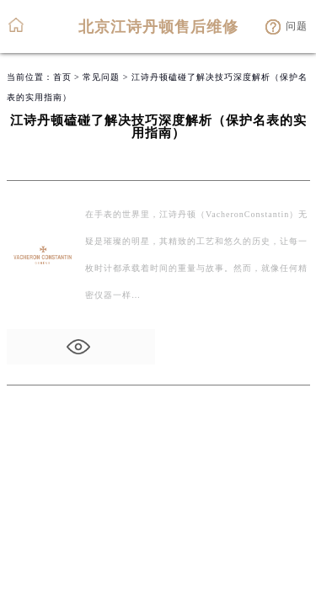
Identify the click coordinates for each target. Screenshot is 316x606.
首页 (62, 77)
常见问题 (101, 77)
